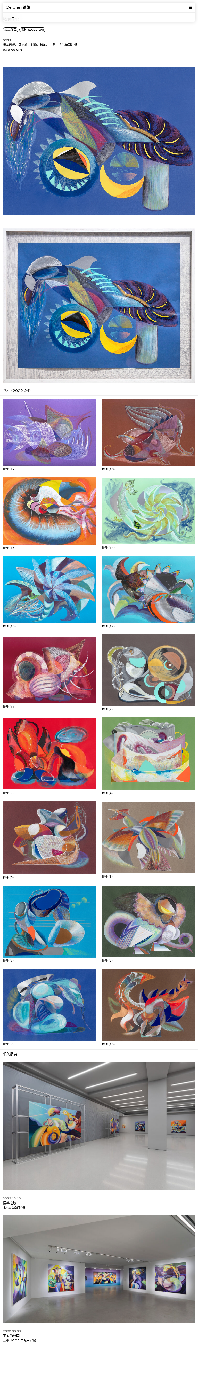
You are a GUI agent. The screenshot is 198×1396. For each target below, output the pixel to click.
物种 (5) (8, 877)
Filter (11, 17)
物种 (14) (108, 547)
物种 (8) (107, 961)
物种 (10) (108, 1044)
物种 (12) (108, 626)
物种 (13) (9, 626)
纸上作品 (10, 30)
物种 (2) (107, 709)
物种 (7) (8, 961)
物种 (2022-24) (32, 30)
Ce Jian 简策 (18, 7)
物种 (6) (107, 876)
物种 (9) (8, 1044)
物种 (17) (9, 469)
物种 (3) (8, 793)
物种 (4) (107, 793)
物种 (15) (9, 548)
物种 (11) (9, 707)
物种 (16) (108, 469)
